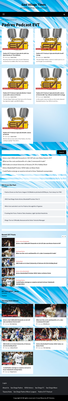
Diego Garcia (13, 371)
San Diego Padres (19, 49)
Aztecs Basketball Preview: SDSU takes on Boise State (21, 168)
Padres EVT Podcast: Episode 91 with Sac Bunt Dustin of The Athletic (16, 54)
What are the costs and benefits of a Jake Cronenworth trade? (24, 161)
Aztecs (17, 241)
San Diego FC (39, 388)
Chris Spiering (13, 324)
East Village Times (34, 5)
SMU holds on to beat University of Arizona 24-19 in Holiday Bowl (25, 164)
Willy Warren (46, 324)
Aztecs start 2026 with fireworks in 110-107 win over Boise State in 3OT (27, 158)
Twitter (4, 296)
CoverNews (40, 398)
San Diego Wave (51, 388)
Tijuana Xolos (7, 392)
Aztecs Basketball (24, 241)
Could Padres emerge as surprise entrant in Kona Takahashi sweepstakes (28, 171)
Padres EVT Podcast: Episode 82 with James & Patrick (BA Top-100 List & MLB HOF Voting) (50, 94)
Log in (5, 383)
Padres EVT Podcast (8, 49)
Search (4, 148)
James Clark (13, 57)
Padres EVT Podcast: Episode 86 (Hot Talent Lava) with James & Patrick (17, 94)
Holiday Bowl (19, 261)
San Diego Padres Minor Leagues (25, 392)
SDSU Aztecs (28, 388)
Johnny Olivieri (14, 347)
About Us (6, 388)
